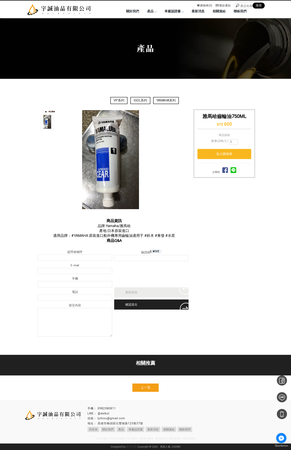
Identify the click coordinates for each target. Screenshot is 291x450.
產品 (151, 11)
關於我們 (132, 11)
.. (158, 446)
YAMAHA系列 (166, 100)
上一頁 (145, 387)
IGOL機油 (132, 438)
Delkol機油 (102, 438)
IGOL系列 (140, 100)
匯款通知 (223, 5)
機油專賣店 (175, 438)
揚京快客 (131, 446)
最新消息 (198, 11)
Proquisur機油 (117, 438)
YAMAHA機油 (146, 438)
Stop (128, 213)
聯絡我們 (240, 11)
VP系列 (119, 100)
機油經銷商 (189, 438)
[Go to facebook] (281, 438)
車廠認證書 (173, 11)
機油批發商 (161, 438)
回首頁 (93, 429)
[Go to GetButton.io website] (281, 446)
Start (125, 213)
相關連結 (219, 11)
